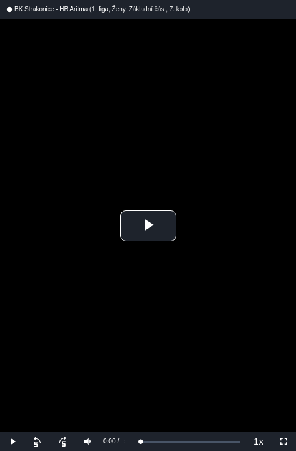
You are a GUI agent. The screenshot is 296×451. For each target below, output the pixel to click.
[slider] (190, 442)
